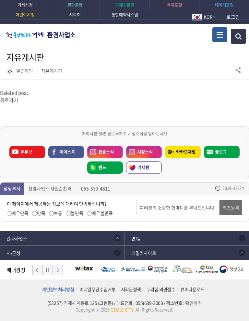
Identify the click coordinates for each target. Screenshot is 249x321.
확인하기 (193, 303)
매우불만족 (102, 213)
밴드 (102, 167)
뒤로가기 (9, 100)
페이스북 (67, 152)
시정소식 (139, 150)
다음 (58, 270)
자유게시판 (51, 71)
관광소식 (100, 150)
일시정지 (48, 270)
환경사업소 (61, 35)
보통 (58, 213)
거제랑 (143, 167)
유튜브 (26, 152)
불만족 (77, 213)
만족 (41, 213)
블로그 (221, 152)
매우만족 (20, 213)
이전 (37, 270)
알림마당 (24, 71)
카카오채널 (186, 152)
